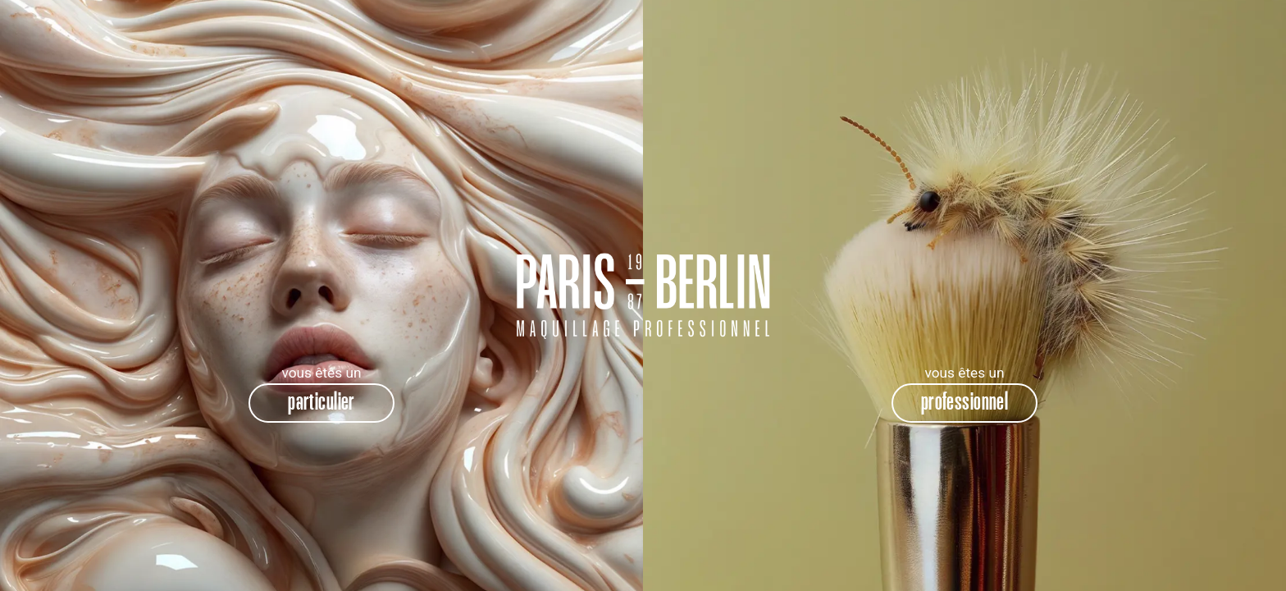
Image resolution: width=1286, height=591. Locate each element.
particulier (321, 403)
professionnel (965, 403)
